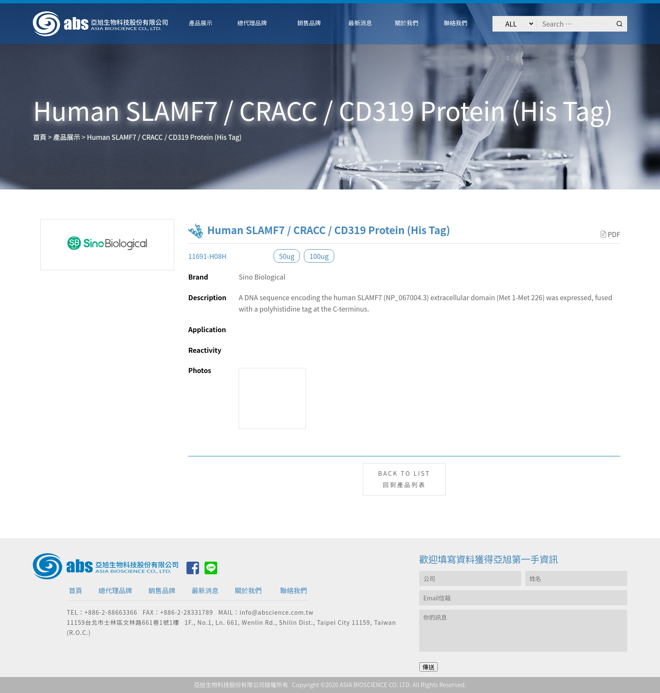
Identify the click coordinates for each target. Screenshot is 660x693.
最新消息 (205, 590)
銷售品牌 (162, 590)
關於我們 (248, 590)
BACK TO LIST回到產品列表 (404, 479)
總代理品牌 (115, 590)
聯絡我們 (293, 590)
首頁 (75, 590)
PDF (610, 234)
